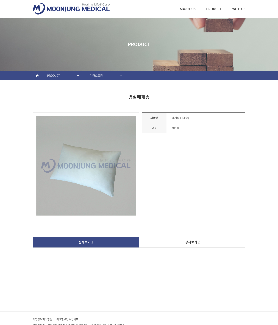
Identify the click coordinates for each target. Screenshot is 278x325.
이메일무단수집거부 (67, 319)
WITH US (238, 8)
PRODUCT (214, 8)
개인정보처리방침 (42, 319)
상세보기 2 (192, 242)
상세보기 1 (86, 242)
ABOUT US (188, 8)
